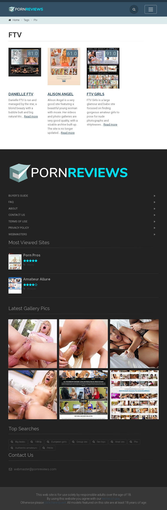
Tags (26, 20)
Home (13, 20)
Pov (134, 441)
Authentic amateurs (24, 447)
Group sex (79, 441)
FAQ (11, 202)
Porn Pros (31, 255)
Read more (31, 116)
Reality (28, 264)
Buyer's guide (18, 195)
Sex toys (99, 441)
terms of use (110, 498)
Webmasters (17, 234)
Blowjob (29, 288)
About (13, 208)
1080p (36, 441)
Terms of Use (17, 221)
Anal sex (117, 441)
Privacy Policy (18, 227)
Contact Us (16, 214)
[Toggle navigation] (151, 9)
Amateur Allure (36, 279)
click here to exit (55, 502)
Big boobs (18, 441)
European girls (57, 441)
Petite (48, 447)
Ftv (35, 20)
